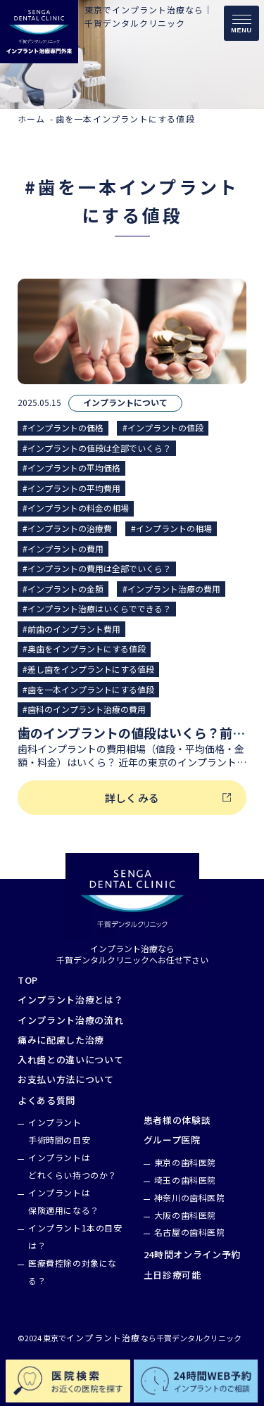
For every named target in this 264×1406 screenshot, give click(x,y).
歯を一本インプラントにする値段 (125, 119)
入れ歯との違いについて (70, 1059)
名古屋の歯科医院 (189, 1232)
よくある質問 (46, 1100)
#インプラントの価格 (63, 427)
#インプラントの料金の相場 (76, 508)
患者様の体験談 (177, 1120)
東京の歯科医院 (185, 1162)
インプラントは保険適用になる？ (63, 1201)
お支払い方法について (66, 1079)
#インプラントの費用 (63, 549)
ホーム (32, 119)
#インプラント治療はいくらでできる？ (97, 608)
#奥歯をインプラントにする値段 (84, 648)
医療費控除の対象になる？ (72, 1271)
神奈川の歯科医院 (189, 1197)
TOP (28, 980)
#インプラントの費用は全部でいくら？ (97, 568)
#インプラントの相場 (171, 528)
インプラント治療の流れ (70, 1020)
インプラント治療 (103, 1337)
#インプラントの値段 (162, 427)
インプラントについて (125, 402)
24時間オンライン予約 (192, 1254)
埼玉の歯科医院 (185, 1180)
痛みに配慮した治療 (61, 1040)
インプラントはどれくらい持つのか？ (72, 1166)
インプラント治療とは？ (70, 1000)
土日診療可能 (172, 1275)
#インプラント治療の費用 (171, 589)
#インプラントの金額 (63, 589)
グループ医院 (172, 1140)
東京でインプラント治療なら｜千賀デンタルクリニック (148, 16)
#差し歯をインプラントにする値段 (88, 669)
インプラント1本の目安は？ (75, 1236)
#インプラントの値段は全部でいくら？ (97, 448)
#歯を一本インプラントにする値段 (88, 689)
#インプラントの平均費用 (71, 488)
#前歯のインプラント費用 (71, 629)
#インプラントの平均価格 (71, 468)
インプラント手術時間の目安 (59, 1131)
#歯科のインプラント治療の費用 (84, 709)
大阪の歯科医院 (185, 1215)
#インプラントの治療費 (67, 528)
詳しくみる (132, 797)
